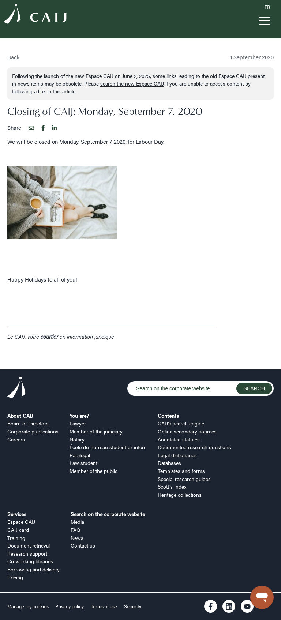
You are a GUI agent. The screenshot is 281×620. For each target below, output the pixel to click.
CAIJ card (18, 529)
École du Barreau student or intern (108, 447)
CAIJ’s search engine (181, 423)
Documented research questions (194, 447)
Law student (83, 462)
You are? (79, 415)
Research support (27, 553)
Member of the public (93, 470)
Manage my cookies (28, 606)
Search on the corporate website (108, 514)
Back (13, 57)
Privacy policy (69, 606)
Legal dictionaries (177, 455)
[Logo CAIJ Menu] (35, 15)
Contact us (83, 545)
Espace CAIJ (21, 521)
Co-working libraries (30, 561)
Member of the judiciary (96, 431)
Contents (168, 415)
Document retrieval (28, 545)
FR (267, 7)
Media (77, 521)
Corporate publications (33, 431)
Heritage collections (180, 494)
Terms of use (104, 606)
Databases (169, 462)
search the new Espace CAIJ (132, 83)
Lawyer (78, 423)
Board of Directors (28, 423)
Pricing (15, 577)
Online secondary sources (187, 431)
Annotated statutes (179, 439)
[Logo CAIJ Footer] (16, 388)
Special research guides (184, 478)
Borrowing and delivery (33, 569)
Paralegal (80, 455)
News (77, 537)
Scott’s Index (172, 486)
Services (16, 514)
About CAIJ (20, 415)
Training (16, 537)
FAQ (75, 529)
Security (132, 606)
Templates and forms (181, 470)
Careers (16, 439)
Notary (77, 439)
